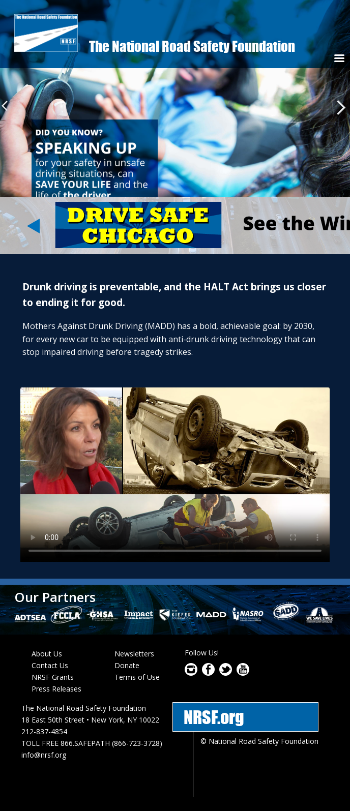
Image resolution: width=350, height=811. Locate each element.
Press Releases (56, 689)
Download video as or (175, 474)
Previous (7, 106)
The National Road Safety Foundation (192, 46)
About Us (47, 653)
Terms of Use (137, 677)
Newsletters (134, 653)
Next (341, 107)
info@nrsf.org (43, 755)
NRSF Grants (53, 677)
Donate (126, 665)
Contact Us (50, 665)
